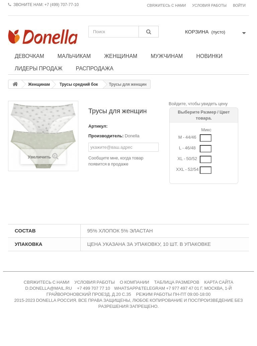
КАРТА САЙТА (218, 282)
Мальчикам (74, 56)
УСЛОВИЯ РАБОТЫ (94, 282)
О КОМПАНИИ (134, 282)
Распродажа (94, 68)
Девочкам (29, 56)
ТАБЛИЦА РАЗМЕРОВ (176, 282)
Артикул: (98, 126)
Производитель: (106, 136)
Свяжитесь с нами (166, 5)
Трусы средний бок (79, 84)
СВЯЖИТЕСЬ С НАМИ (47, 282)
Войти (239, 5)
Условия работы (209, 5)
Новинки (209, 56)
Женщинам (120, 56)
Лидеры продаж (39, 68)
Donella (132, 136)
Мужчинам (167, 56)
